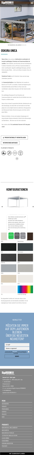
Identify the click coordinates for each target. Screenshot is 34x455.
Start (9, 45)
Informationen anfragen (10, 143)
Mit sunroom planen (17, 453)
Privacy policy (15, 351)
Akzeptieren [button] (11, 234)
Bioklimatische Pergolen (8, 433)
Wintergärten (5, 430)
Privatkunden (5, 409)
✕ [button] (25, 216)
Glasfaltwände (5, 438)
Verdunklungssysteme (7, 443)
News (3, 417)
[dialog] (17, 227)
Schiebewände (5, 441)
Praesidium (4, 446)
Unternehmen (5, 404)
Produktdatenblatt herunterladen (15, 137)
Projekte (4, 414)
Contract (4, 411)
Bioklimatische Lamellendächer (15, 45)
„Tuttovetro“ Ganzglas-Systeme (9, 435)
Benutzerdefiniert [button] (23, 235)
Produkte (4, 406)
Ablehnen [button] (17, 234)
